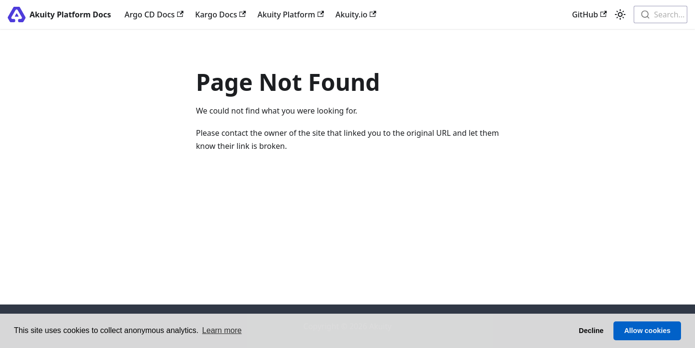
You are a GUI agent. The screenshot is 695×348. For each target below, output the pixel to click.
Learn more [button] (222, 330)
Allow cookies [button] (647, 330)
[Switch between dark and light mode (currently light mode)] (620, 14)
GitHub (589, 14)
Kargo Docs (220, 14)
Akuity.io (355, 14)
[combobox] (660, 14)
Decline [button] (591, 330)
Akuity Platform (291, 14)
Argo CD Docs (154, 14)
